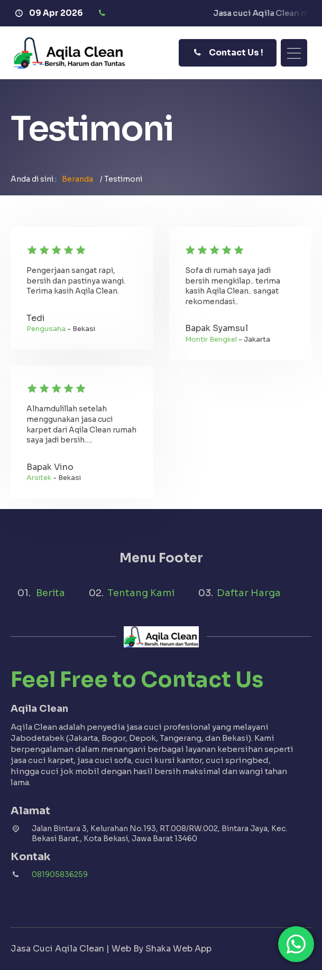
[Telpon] (103, 13)
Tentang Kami (140, 593)
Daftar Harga (249, 593)
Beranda (77, 179)
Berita (50, 593)
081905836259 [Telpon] (60, 874)
